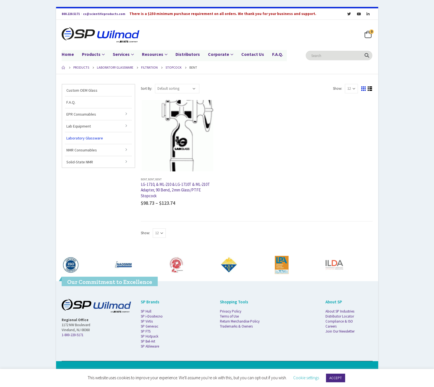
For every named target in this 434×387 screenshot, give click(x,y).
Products (91, 54)
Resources (152, 54)
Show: (337, 88)
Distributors (187, 54)
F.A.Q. (277, 54)
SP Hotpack (149, 336)
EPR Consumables (81, 114)
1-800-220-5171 (72, 335)
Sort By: (146, 88)
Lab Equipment (78, 126)
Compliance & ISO (339, 321)
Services (121, 54)
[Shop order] (177, 88)
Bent (144, 179)
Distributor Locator (339, 316)
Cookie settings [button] (306, 377)
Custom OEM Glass (81, 90)
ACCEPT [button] (335, 378)
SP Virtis (147, 321)
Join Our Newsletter (340, 331)
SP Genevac (149, 326)
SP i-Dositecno (152, 316)
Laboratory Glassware (84, 138)
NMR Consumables (81, 150)
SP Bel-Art (148, 341)
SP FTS (145, 331)
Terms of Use (229, 316)
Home (68, 54)
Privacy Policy (230, 311)
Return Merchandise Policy (240, 321)
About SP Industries (339, 311)
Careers (331, 326)
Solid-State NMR (79, 161)
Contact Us (252, 54)
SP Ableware (150, 346)
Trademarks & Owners (236, 326)
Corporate (218, 54)
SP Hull (146, 311)
